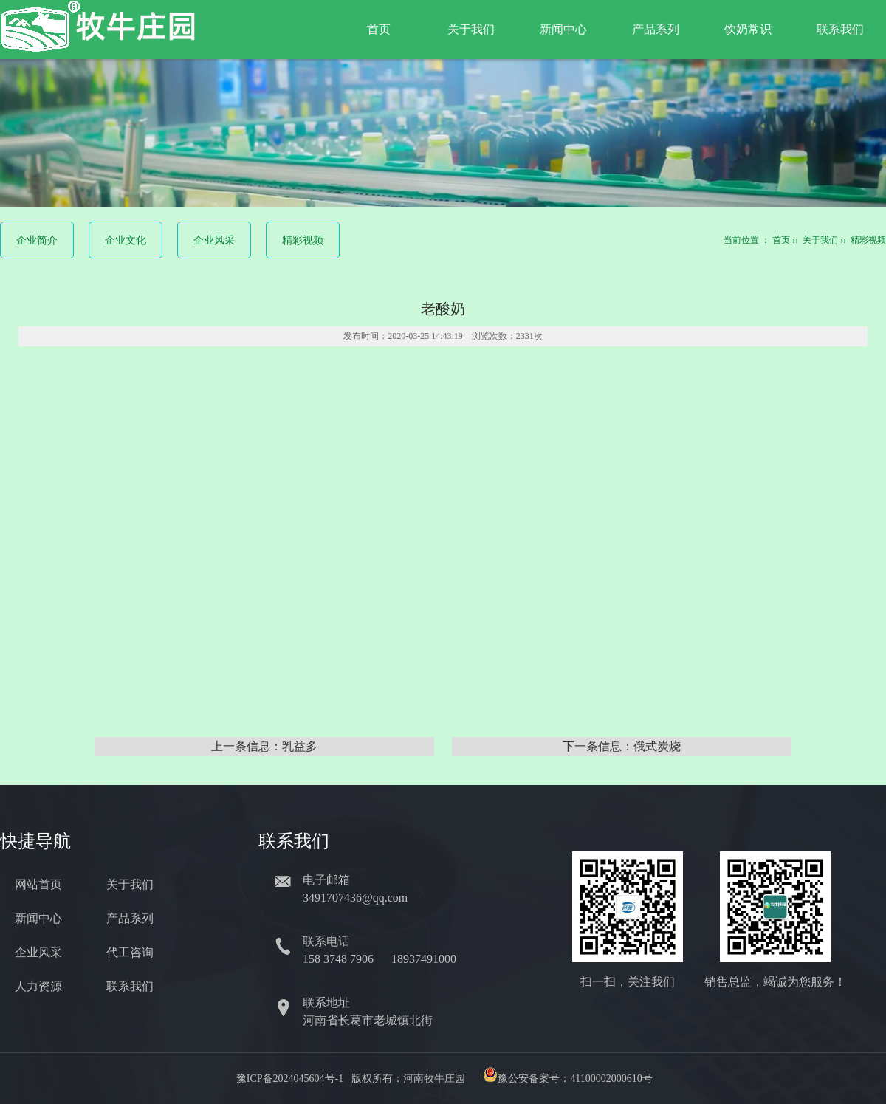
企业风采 (214, 240)
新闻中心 (563, 29)
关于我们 (471, 29)
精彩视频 (302, 240)
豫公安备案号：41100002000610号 (575, 1078)
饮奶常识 (748, 29)
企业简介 (37, 240)
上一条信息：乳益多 (264, 746)
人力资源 (38, 986)
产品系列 (655, 29)
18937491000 (425, 959)
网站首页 (38, 884)
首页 (379, 29)
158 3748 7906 (340, 959)
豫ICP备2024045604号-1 (289, 1078)
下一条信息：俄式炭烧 (622, 746)
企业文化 (125, 240)
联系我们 (840, 29)
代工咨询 (130, 952)
